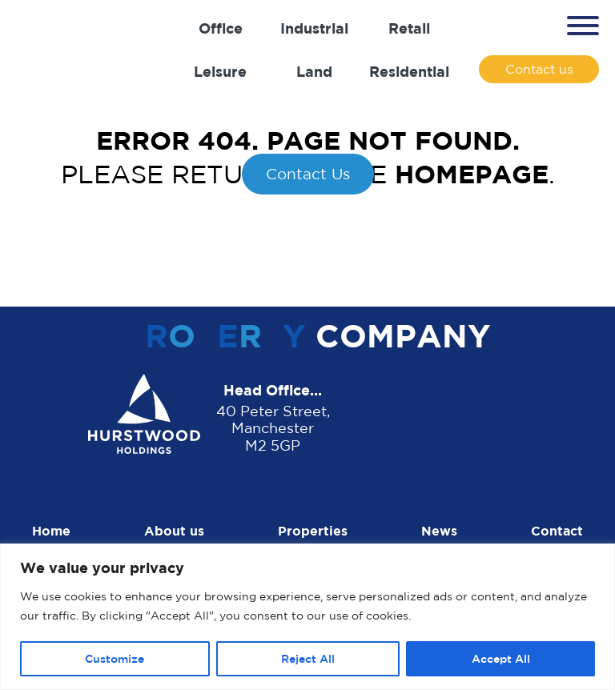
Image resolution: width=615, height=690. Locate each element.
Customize (114, 658)
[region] (307, 617)
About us (174, 531)
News (439, 531)
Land (314, 71)
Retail (409, 28)
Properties (313, 531)
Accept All (501, 658)
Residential (409, 71)
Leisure (220, 71)
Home (51, 531)
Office (221, 28)
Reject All (308, 658)
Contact (557, 531)
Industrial (314, 28)
